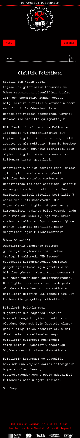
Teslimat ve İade (21, 428)
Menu (9, 42)
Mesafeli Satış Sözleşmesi (52, 428)
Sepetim (69, 43)
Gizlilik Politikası (55, 424)
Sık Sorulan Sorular (25, 424)
